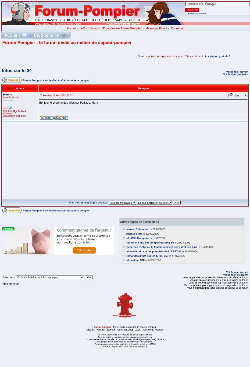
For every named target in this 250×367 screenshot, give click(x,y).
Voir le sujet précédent (235, 74)
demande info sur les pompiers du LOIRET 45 (153, 251)
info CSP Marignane (138, 238)
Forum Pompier (32, 80)
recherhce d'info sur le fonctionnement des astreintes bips (161, 247)
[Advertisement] (57, 56)
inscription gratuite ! (217, 56)
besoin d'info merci (137, 229)
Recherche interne (196, 13)
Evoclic (111, 329)
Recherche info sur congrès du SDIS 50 (150, 242)
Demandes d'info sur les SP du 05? (147, 255)
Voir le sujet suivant (237, 72)
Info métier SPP (135, 260)
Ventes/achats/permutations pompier (67, 80)
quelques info (134, 233)
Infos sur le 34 (17, 70)
